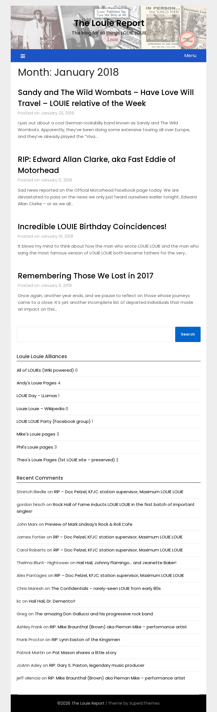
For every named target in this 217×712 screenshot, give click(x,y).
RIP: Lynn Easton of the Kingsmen (86, 639)
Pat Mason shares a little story (84, 652)
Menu (190, 55)
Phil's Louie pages (35, 447)
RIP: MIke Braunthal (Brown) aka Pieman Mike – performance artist (119, 627)
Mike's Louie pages (36, 434)
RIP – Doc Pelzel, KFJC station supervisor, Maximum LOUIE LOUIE (118, 492)
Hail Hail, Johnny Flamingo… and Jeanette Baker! (126, 563)
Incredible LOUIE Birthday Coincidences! (92, 227)
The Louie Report (109, 23)
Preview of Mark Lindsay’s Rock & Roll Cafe (89, 524)
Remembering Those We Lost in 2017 (85, 276)
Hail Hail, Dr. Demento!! (52, 601)
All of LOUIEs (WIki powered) (45, 370)
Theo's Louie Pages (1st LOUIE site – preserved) (66, 460)
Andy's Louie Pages (37, 383)
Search (188, 334)
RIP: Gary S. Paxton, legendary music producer (96, 665)
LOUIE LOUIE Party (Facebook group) (54, 421)
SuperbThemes (144, 703)
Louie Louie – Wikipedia (40, 409)
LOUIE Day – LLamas (37, 396)
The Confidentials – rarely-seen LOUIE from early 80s (106, 588)
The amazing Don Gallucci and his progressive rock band (94, 614)
